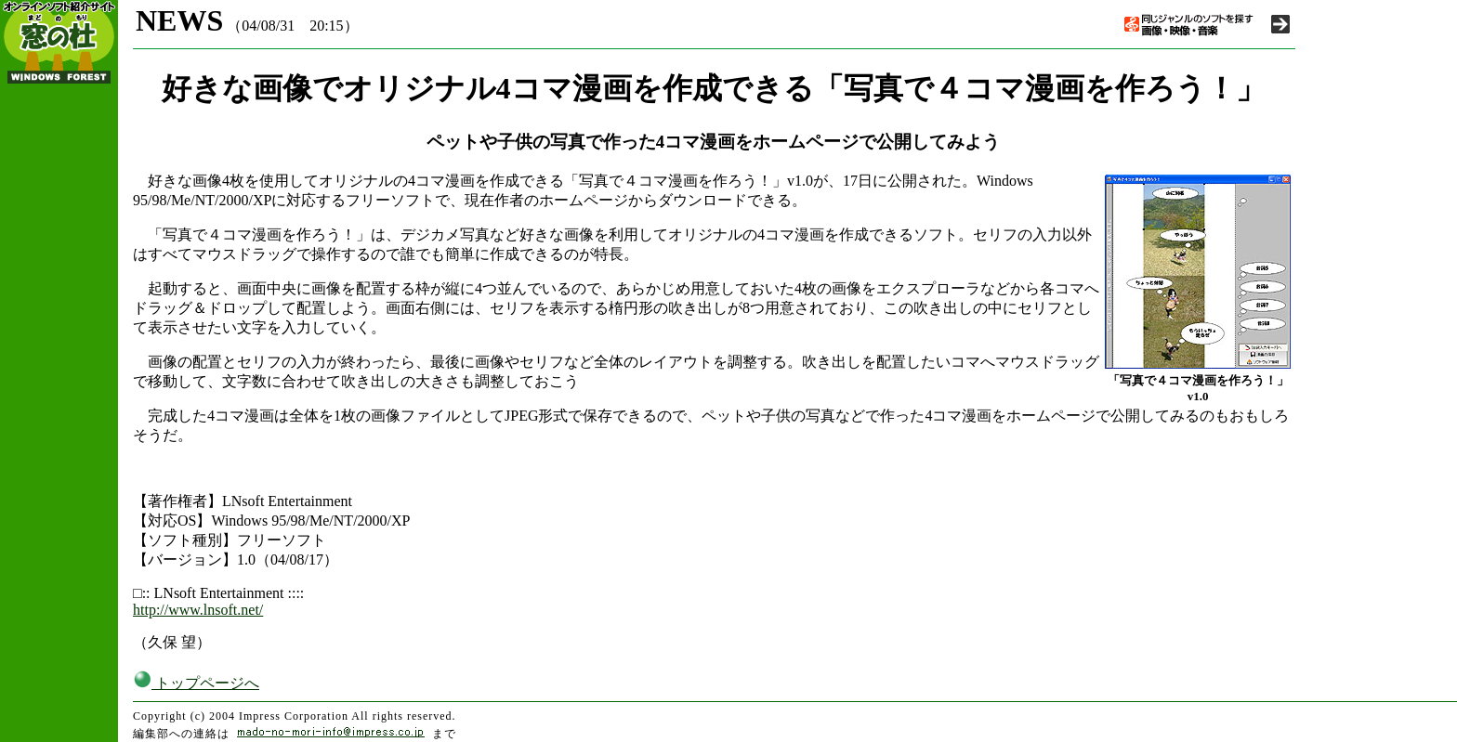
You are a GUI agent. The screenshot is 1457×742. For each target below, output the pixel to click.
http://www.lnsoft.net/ (198, 610)
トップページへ (196, 683)
